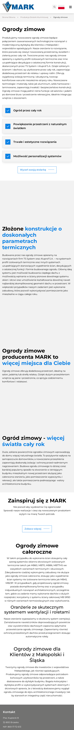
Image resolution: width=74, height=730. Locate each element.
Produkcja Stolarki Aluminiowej (34, 17)
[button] (54, 7)
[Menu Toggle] (70, 7)
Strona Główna (8, 17)
